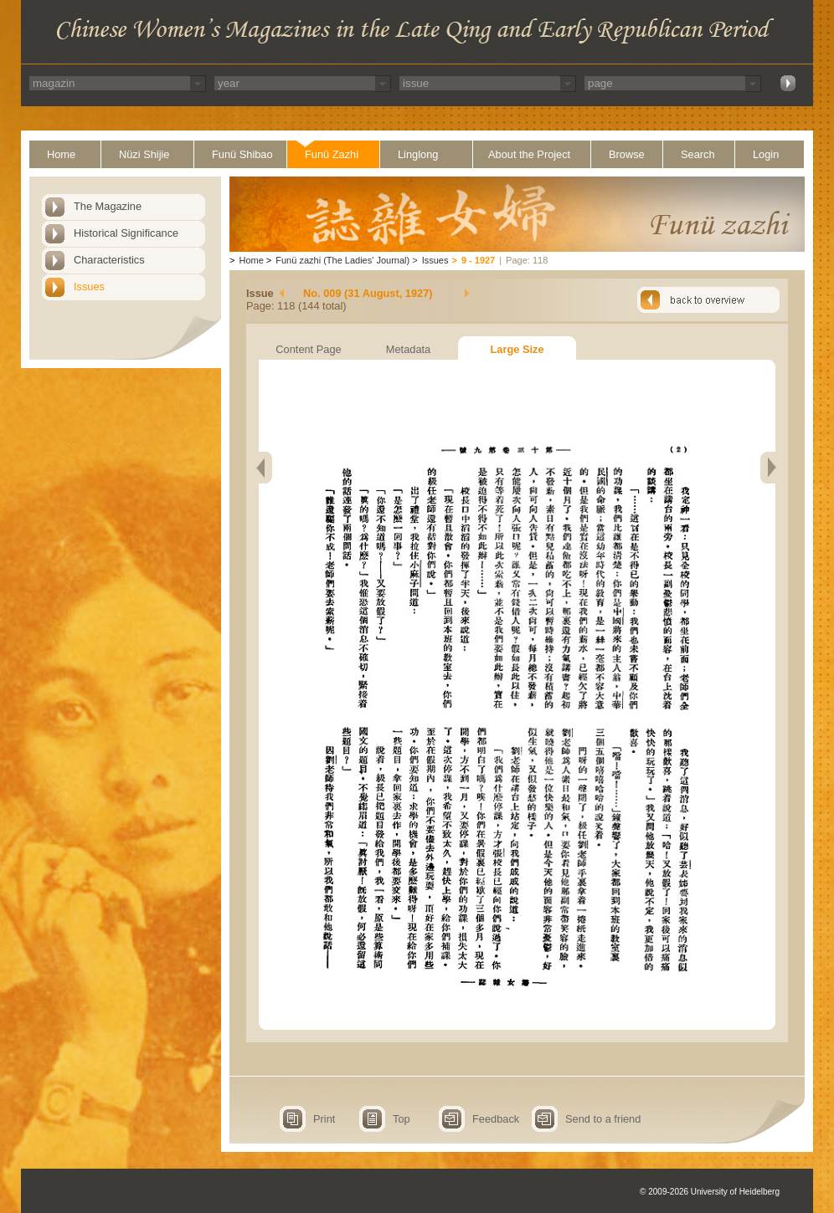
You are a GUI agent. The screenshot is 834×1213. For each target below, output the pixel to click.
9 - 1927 (478, 260)
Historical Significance (126, 233)
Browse (627, 154)
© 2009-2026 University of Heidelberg (710, 1191)
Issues (89, 286)
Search (698, 154)
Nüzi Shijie (144, 154)
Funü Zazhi (331, 154)
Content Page (308, 349)
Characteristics (109, 259)
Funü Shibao (242, 154)
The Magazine (108, 206)
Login (766, 154)
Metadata (408, 349)
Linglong (418, 154)
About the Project (529, 154)
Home (61, 154)
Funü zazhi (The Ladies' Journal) (342, 260)
